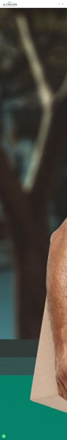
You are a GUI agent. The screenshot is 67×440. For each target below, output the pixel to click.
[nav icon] (63, 4)
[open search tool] (59, 4)
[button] (4, 436)
